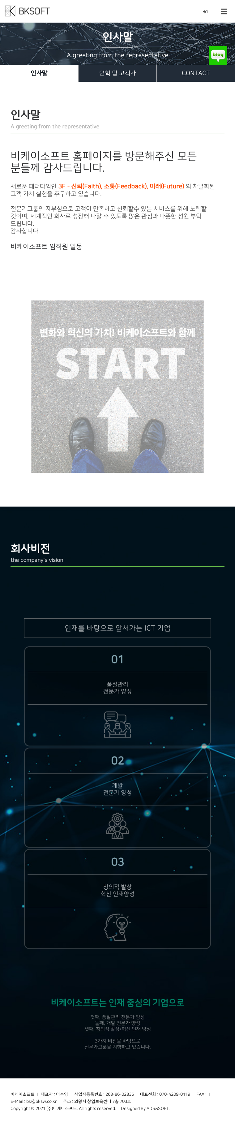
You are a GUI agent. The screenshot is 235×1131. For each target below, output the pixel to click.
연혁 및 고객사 (117, 73)
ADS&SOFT (158, 1108)
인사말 (39, 73)
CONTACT (196, 73)
